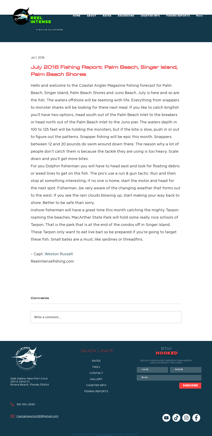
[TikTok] (176, 418)
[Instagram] (186, 418)
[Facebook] (196, 418)
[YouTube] (166, 418)
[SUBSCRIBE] (190, 386)
